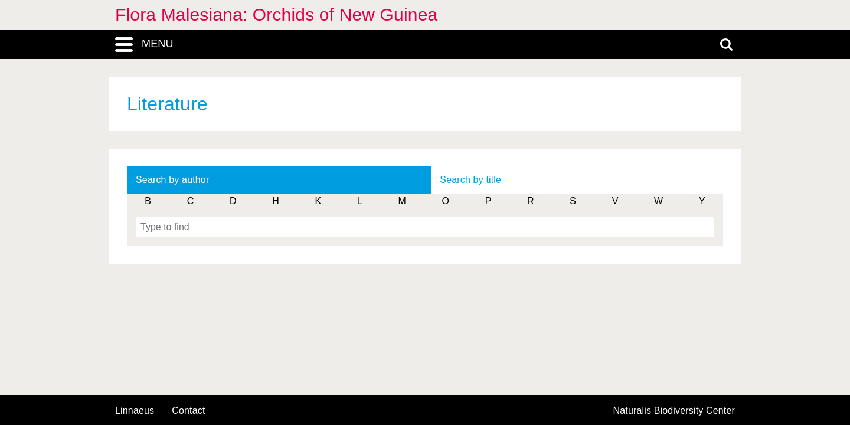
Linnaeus (134, 411)
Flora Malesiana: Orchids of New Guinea (276, 14)
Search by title (470, 180)
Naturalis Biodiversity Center (674, 411)
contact (188, 411)
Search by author (172, 180)
